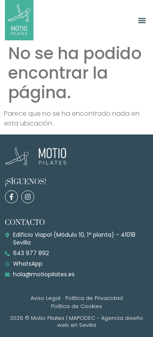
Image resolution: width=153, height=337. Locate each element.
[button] (142, 20)
